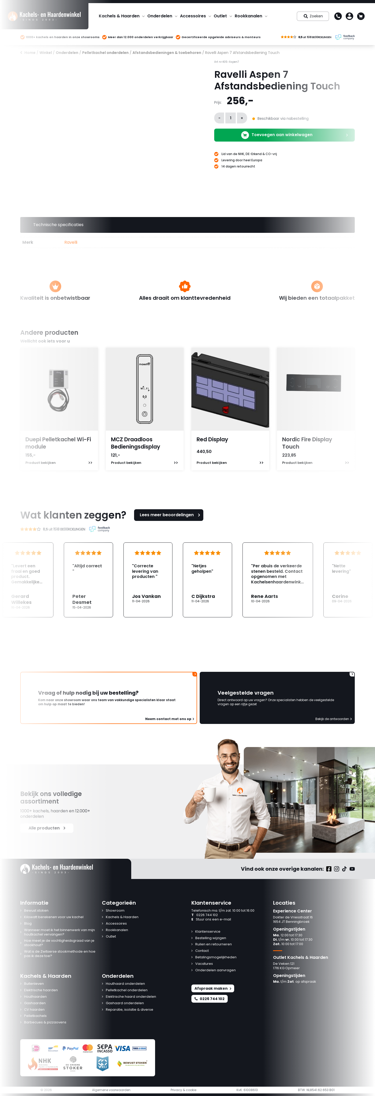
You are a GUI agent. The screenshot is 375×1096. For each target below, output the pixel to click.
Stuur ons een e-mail (211, 919)
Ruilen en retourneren (213, 944)
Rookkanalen (248, 16)
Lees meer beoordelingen (171, 515)
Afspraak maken (213, 988)
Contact (202, 951)
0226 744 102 (204, 915)
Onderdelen (159, 16)
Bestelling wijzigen (210, 938)
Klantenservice (207, 932)
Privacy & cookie (183, 1090)
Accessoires (193, 16)
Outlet (220, 16)
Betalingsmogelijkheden (216, 957)
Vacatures (204, 964)
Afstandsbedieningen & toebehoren (167, 52)
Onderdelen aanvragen (215, 970)
